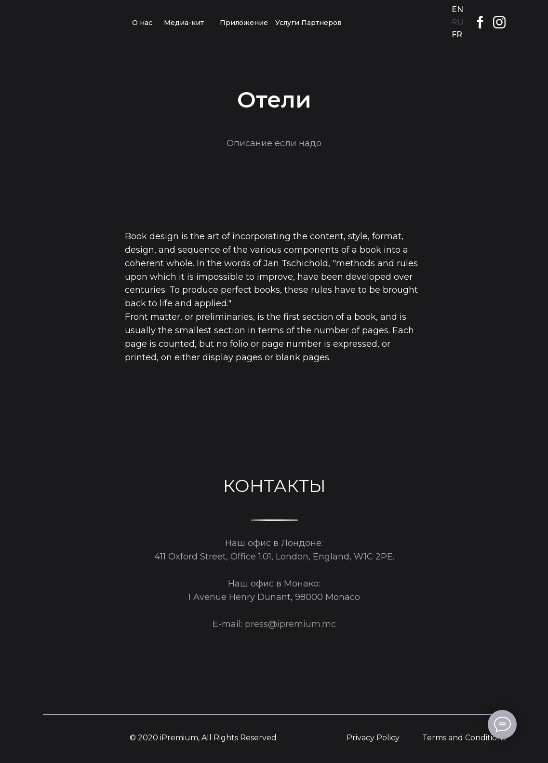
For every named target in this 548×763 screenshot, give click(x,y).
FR (457, 34)
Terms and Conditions (464, 737)
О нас (142, 22)
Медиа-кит (184, 22)
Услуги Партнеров (308, 22)
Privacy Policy (373, 737)
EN (457, 9)
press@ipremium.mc (290, 624)
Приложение (244, 22)
